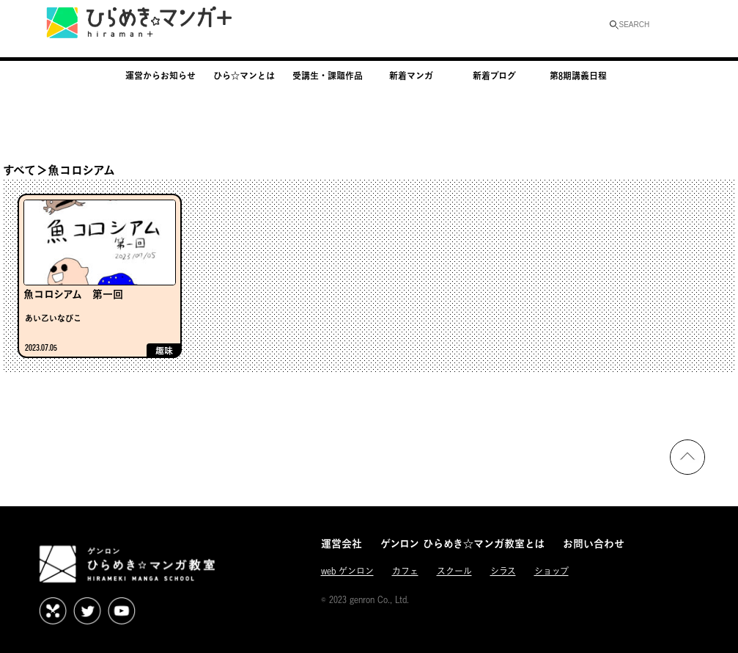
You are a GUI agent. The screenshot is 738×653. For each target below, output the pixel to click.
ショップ (551, 571)
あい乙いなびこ (53, 318)
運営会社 (341, 543)
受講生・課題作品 (327, 75)
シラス (503, 571)
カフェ (405, 571)
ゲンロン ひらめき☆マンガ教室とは (462, 543)
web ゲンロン (347, 571)
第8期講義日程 (578, 75)
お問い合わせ (593, 543)
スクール (454, 571)
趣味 (164, 351)
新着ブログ (494, 75)
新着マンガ (411, 75)
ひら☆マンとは (244, 75)
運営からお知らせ (160, 75)
